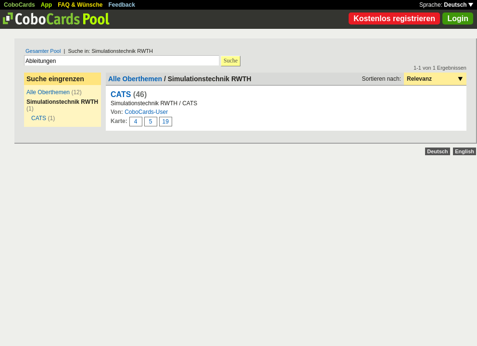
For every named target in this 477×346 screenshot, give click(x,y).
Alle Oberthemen (48, 92)
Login (457, 18)
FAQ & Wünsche (80, 4)
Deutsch (458, 4)
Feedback (122, 4)
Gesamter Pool (43, 51)
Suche (231, 60)
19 (166, 121)
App (46, 4)
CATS (38, 118)
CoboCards (19, 4)
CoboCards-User (146, 112)
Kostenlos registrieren (394, 18)
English (464, 151)
